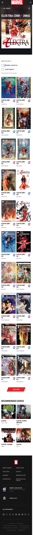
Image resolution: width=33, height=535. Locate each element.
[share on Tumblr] (13, 515)
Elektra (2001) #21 (5, 317)
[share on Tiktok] (28, 515)
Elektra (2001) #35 (5, 101)
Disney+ (18, 471)
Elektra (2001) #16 (20, 378)
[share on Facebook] (4, 515)
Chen (20, 196)
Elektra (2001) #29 (5, 193)
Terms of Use (12, 523)
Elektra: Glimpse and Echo (21, 421)
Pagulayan (22, 289)
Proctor (5, 104)
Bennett (6, 381)
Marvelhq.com (20, 475)
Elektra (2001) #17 (5, 378)
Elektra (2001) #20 (20, 317)
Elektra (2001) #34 (20, 101)
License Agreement (24, 527)
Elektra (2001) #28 (20, 193)
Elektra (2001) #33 (5, 132)
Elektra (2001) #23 (5, 286)
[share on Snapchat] (19, 515)
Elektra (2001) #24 (20, 255)
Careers (5, 475)
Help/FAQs (6, 471)
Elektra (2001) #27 (5, 224)
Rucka (17, 289)
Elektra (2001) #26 (20, 224)
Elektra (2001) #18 (20, 348)
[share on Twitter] (7, 515)
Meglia (21, 320)
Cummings (21, 104)
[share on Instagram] (10, 515)
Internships (7, 479)
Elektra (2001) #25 (5, 255)
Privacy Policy (20, 523)
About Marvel (7, 468)
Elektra (3, 421)
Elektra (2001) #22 (20, 286)
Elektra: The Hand (6, 444)
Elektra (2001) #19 (5, 348)
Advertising (20, 468)
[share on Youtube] (16, 515)
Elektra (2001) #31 (20, 132)
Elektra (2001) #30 (20, 163)
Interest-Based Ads (11, 530)
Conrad (20, 135)
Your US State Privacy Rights (10, 525)
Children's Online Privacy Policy (10, 527)
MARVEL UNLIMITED (11, 65)
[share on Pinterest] (22, 515)
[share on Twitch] (25, 515)
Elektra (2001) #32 (5, 163)
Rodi (2, 104)
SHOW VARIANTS (9, 69)
